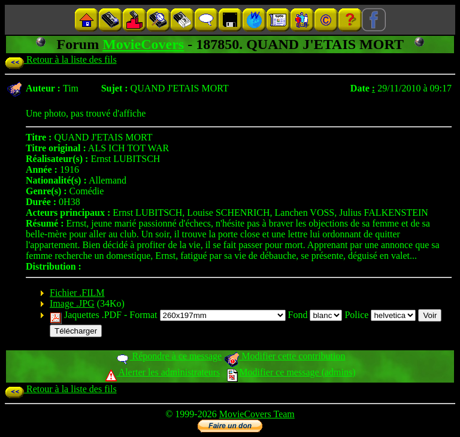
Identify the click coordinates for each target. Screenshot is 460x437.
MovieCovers (143, 44)
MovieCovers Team (257, 414)
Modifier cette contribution (284, 356)
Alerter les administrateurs (162, 372)
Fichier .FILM (77, 293)
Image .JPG (72, 303)
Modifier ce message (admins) (291, 372)
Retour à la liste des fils (61, 59)
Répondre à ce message (168, 356)
